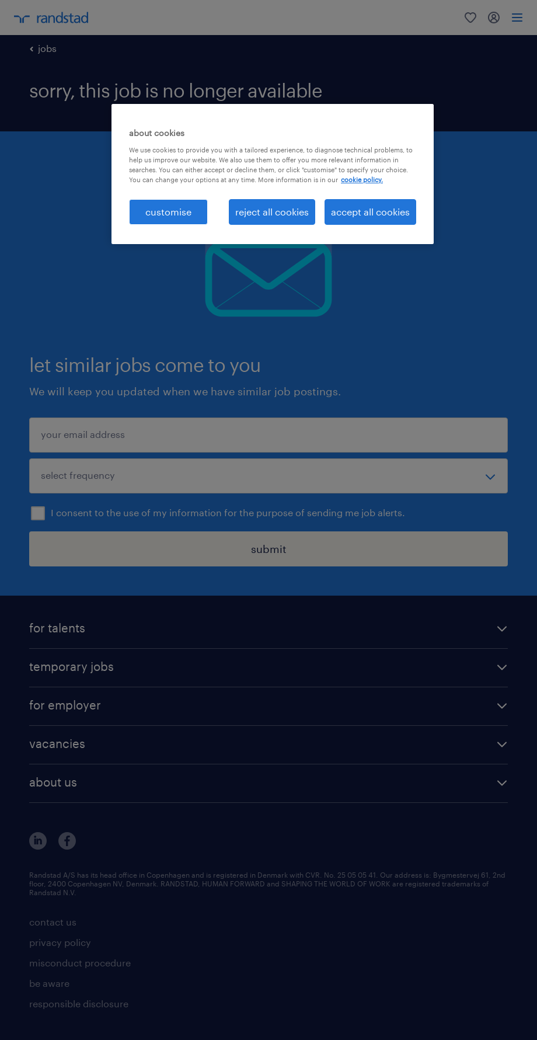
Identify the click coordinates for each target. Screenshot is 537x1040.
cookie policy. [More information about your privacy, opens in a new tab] (362, 179)
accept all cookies (370, 211)
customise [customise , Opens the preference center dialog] (168, 211)
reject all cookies (272, 211)
